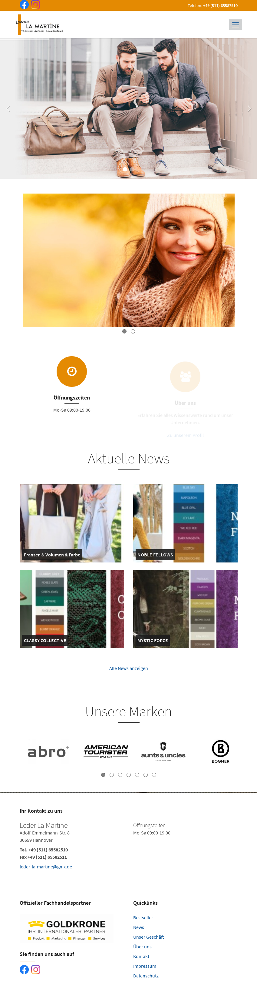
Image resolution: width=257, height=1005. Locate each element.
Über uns (142, 947)
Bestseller (143, 917)
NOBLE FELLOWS (155, 556)
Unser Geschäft (148, 937)
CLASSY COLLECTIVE (45, 641)
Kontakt (141, 956)
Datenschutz (146, 976)
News (138, 927)
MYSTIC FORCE (152, 641)
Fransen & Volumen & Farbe (52, 556)
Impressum (144, 966)
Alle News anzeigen (128, 672)
